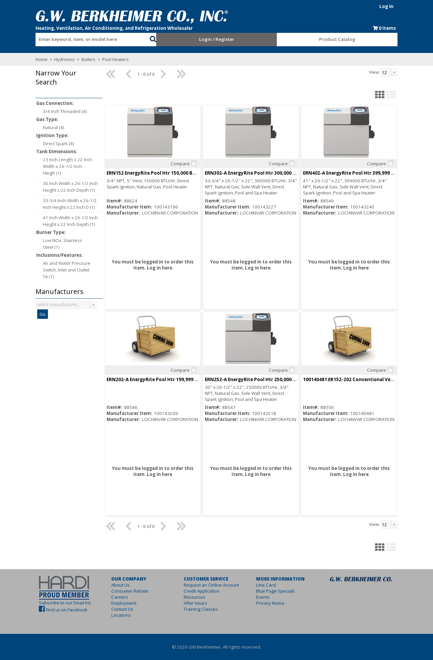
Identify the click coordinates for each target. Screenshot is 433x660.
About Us (120, 585)
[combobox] (92, 38)
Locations (121, 615)
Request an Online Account (211, 585)
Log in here (159, 268)
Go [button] (43, 314)
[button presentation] (93, 304)
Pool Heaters (115, 59)
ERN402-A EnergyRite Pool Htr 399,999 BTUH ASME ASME (366, 173)
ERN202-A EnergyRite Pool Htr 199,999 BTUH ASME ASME (170, 379)
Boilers (88, 59)
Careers (119, 597)
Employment (123, 603)
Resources (194, 597)
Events (263, 597)
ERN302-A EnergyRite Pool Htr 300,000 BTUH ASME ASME (268, 173)
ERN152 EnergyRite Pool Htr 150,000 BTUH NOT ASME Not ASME (178, 173)
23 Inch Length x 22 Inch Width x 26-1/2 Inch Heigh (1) (67, 166)
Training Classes (201, 609)
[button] (152, 38)
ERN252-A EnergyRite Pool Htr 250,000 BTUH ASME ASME (268, 379)
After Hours (195, 603)
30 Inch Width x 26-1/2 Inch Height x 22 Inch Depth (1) (70, 186)
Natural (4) (53, 127)
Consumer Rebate (129, 591)
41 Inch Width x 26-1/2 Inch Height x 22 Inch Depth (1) (70, 221)
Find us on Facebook (66, 610)
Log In (386, 6)
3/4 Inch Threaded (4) (65, 111)
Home (42, 59)
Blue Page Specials (275, 591)
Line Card (266, 585)
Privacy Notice (270, 603)
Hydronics (64, 59)
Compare (180, 164)
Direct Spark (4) (58, 143)
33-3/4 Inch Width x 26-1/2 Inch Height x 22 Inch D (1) (70, 203)
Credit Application (202, 591)
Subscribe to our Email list (65, 603)
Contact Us (122, 609)
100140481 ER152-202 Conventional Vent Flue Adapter (364, 379)
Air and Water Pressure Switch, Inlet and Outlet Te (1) (66, 270)
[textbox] (89, 39)
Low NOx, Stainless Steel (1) (62, 243)
